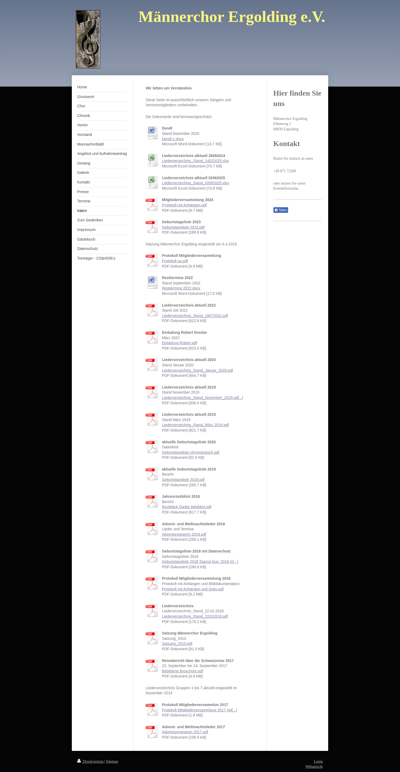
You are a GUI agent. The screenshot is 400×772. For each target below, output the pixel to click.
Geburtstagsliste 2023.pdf (183, 227)
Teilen (280, 210)
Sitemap (112, 761)
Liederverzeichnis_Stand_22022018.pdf (195, 616)
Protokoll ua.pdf (175, 261)
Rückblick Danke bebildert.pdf (186, 507)
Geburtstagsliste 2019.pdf (183, 479)
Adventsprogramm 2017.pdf (185, 732)
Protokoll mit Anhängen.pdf (184, 205)
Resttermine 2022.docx (181, 288)
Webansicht (314, 767)
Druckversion (90, 761)
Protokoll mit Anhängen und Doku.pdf (192, 589)
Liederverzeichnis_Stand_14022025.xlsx (195, 161)
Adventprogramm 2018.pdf (184, 534)
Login (318, 761)
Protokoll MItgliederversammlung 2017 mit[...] (199, 710)
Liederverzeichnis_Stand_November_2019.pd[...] (202, 397)
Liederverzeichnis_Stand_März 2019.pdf (195, 425)
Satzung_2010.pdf (177, 643)
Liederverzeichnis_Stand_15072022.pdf (195, 315)
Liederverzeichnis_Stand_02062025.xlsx (195, 183)
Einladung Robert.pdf (179, 343)
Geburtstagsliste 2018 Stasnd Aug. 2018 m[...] (200, 561)
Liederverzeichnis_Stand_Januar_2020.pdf (197, 370)
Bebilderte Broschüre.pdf (182, 671)
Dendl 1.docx (173, 139)
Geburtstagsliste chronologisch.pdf (190, 452)
